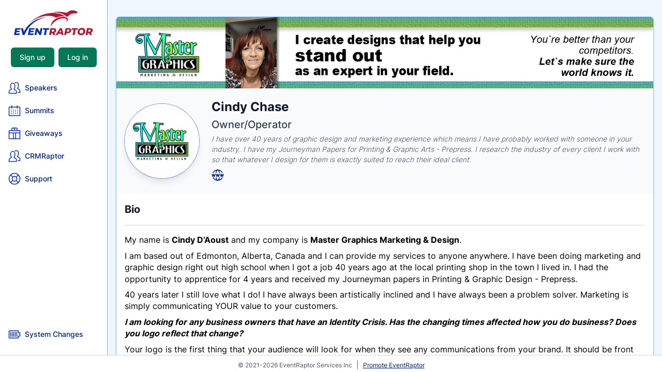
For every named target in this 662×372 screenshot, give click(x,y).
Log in (77, 57)
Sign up (33, 57)
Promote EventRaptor (394, 365)
